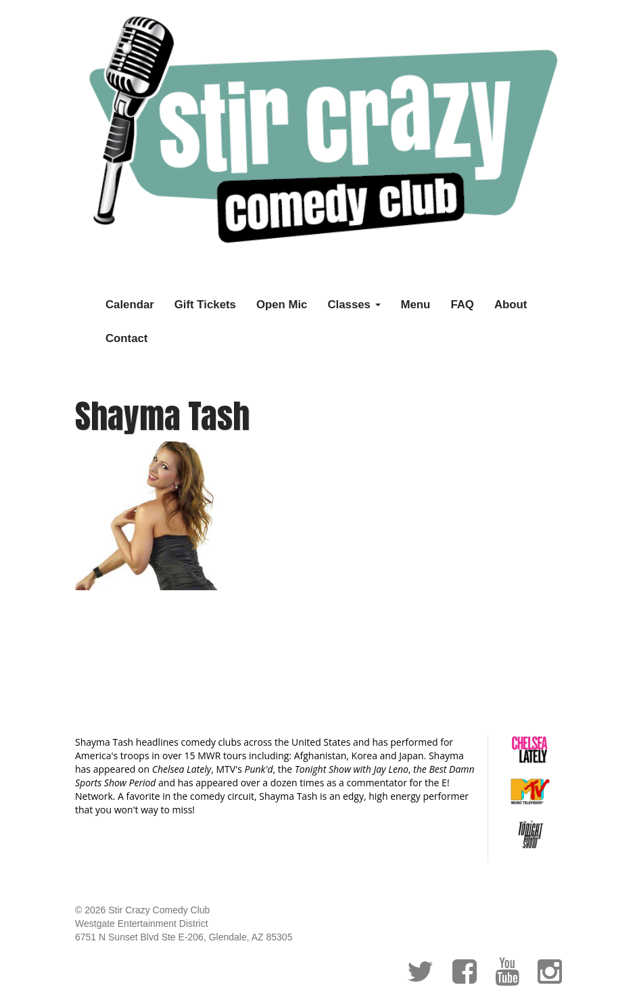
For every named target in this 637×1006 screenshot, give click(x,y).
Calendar (129, 304)
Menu (416, 304)
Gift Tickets (205, 304)
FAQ (462, 304)
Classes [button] (353, 304)
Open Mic (282, 304)
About (510, 304)
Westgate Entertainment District (141, 923)
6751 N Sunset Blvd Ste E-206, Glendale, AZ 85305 (183, 937)
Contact (126, 338)
